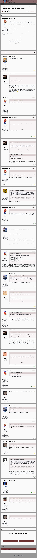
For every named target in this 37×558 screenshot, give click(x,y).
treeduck (5, 350)
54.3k (5, 64)
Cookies (22, 555)
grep (5, 480)
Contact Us (18, 555)
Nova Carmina (5, 289)
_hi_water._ (5, 188)
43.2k (5, 81)
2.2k (5, 464)
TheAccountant (5, 457)
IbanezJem (19, 407)
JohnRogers (5, 56)
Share (27, 11)
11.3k (5, 397)
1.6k (5, 413)
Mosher (5, 227)
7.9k (5, 503)
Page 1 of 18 (15, 529)
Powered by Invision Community (18, 556)
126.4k (5, 358)
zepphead (5, 495)
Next (10, 529)
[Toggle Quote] (10, 100)
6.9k (5, 297)
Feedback (9, 11)
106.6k (5, 105)
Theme (15, 555)
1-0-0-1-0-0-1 (5, 73)
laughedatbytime (7, 10)
